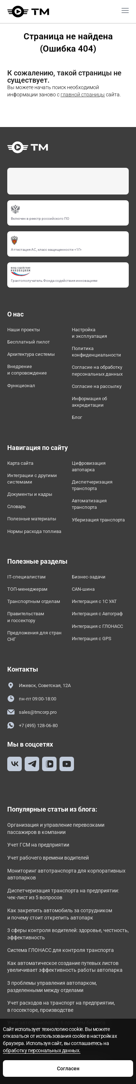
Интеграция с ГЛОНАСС (97, 626)
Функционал (21, 385)
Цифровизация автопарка (89, 466)
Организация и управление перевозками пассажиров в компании (55, 828)
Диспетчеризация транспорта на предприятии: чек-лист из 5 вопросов (63, 894)
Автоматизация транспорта (89, 504)
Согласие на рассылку (96, 386)
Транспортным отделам (33, 601)
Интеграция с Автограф (97, 613)
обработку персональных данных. (42, 1050)
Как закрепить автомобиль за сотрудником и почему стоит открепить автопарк (59, 914)
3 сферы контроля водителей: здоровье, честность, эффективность (68, 933)
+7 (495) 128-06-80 (32, 725)
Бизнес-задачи (89, 577)
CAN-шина (83, 589)
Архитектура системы (31, 354)
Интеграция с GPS (91, 638)
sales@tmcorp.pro (32, 712)
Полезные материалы (31, 518)
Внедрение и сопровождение (27, 370)
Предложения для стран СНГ (34, 636)
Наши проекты (23, 329)
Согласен (68, 1068)
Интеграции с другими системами (32, 479)
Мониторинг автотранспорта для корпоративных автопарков (66, 874)
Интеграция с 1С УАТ (94, 601)
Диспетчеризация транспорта (92, 485)
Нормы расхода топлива (34, 531)
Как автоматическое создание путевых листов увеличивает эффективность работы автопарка (65, 966)
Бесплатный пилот (28, 342)
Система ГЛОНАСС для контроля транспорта (60, 950)
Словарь (16, 506)
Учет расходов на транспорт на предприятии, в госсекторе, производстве (61, 1006)
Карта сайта (20, 463)
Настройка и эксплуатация (89, 333)
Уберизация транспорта (98, 520)
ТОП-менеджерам (27, 589)
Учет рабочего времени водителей (48, 858)
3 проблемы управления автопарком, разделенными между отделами (52, 986)
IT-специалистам (26, 577)
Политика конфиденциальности (96, 352)
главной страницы (83, 94)
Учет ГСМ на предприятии (38, 845)
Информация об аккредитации (89, 402)
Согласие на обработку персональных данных (97, 370)
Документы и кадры (29, 494)
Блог (77, 417)
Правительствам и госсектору (25, 617)
